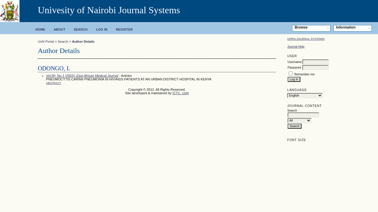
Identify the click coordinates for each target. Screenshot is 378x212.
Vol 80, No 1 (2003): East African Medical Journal (82, 75)
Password (294, 67)
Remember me (304, 74)
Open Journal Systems (306, 38)
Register (124, 29)
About (60, 29)
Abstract (53, 83)
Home (40, 29)
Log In (101, 29)
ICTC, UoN (180, 93)
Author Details (83, 41)
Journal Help (295, 46)
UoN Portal (46, 41)
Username (295, 62)
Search (81, 29)
